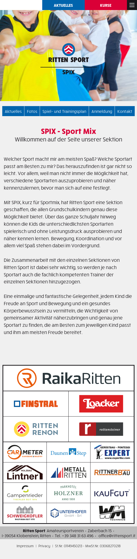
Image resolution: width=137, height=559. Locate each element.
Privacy (44, 546)
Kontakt (124, 111)
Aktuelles (63, 5)
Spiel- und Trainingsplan (64, 111)
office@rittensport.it (117, 535)
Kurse (105, 5)
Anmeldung (102, 111)
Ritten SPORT (21, 5)
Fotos (32, 111)
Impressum (25, 546)
